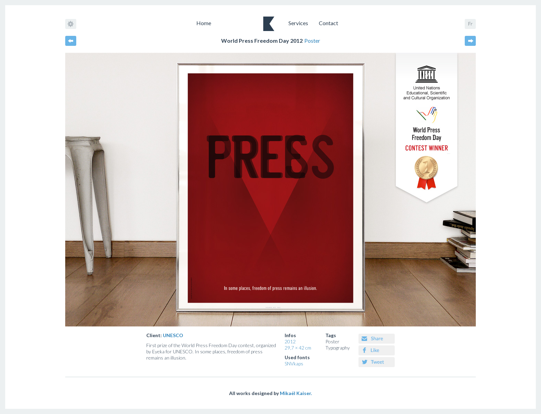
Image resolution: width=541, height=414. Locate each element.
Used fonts (297, 357)
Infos (290, 335)
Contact (328, 23)
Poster (332, 341)
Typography (337, 348)
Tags (330, 335)
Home (203, 23)
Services (298, 23)
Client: (164, 335)
